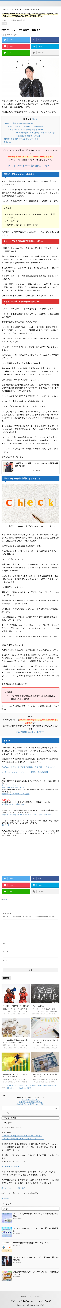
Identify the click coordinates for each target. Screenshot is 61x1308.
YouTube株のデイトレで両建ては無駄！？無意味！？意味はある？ (29, 767)
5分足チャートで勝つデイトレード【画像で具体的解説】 (25, 772)
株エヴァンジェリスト (10, 785)
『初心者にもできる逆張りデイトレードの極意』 (22, 1136)
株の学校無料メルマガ (30, 732)
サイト (5, 960)
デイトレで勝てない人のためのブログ (31, 1301)
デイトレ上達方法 (38, 1006)
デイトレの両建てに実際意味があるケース (25, 130)
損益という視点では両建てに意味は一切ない (26, 126)
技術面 (5, 899)
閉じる (34, 119)
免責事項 (5, 1198)
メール (5, 952)
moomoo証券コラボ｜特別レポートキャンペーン (31, 1243)
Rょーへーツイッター (11, 1167)
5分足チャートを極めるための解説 (19, 1088)
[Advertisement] (30, 856)
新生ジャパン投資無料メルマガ (13, 787)
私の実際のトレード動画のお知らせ (15, 804)
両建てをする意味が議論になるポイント (21, 139)
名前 (4, 943)
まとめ (7, 142)
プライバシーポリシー (34, 1296)
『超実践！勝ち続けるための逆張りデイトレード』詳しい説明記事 (26, 815)
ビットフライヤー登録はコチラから (30, 165)
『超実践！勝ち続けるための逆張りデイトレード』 (23, 1139)
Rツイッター (6, 825)
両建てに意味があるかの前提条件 (18, 123)
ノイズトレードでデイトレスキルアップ (15, 1006)
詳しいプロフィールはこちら (14, 1188)
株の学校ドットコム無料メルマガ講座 (15, 794)
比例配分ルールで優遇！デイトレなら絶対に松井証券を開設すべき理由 (31, 1085)
